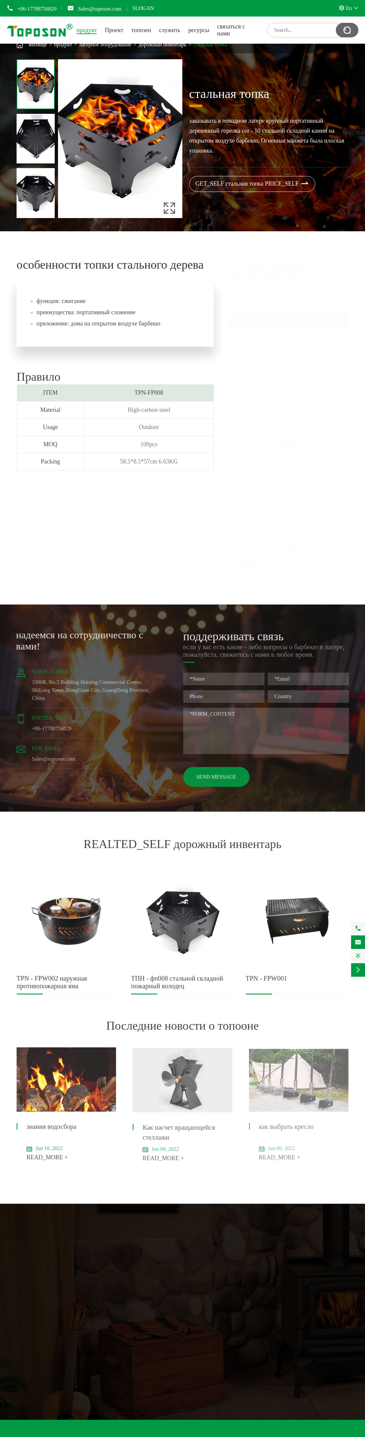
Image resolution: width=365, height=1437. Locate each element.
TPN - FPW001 (261, 459)
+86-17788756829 (36, 9)
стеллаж (26, 1333)
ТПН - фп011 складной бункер (281, 423)
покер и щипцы (262, 352)
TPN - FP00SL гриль (268, 414)
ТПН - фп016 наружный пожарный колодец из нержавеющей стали (287, 436)
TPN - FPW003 (261, 485)
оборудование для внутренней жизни (279, 560)
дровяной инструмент (267, 298)
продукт (87, 30)
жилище (38, 44)
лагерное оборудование (105, 44)
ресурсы (198, 30)
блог (206, 1297)
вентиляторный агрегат (269, 281)
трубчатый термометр (41, 1264)
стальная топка (210, 44)
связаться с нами (279, 1241)
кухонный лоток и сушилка (47, 1340)
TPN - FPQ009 (261, 449)
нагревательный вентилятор (48, 1257)
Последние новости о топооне (182, 1025)
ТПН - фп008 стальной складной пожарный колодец (284, 384)
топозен (141, 30)
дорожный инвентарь (163, 44)
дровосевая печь (264, 522)
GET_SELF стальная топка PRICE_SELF (252, 184)
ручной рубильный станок (46, 1295)
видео (207, 1290)
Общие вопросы (219, 1284)
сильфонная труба (265, 371)
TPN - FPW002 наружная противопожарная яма (274, 472)
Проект (114, 30)
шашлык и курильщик (268, 540)
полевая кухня (261, 361)
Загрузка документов (224, 1277)
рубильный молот (36, 1302)
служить (169, 30)
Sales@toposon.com (99, 9)
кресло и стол (260, 504)
